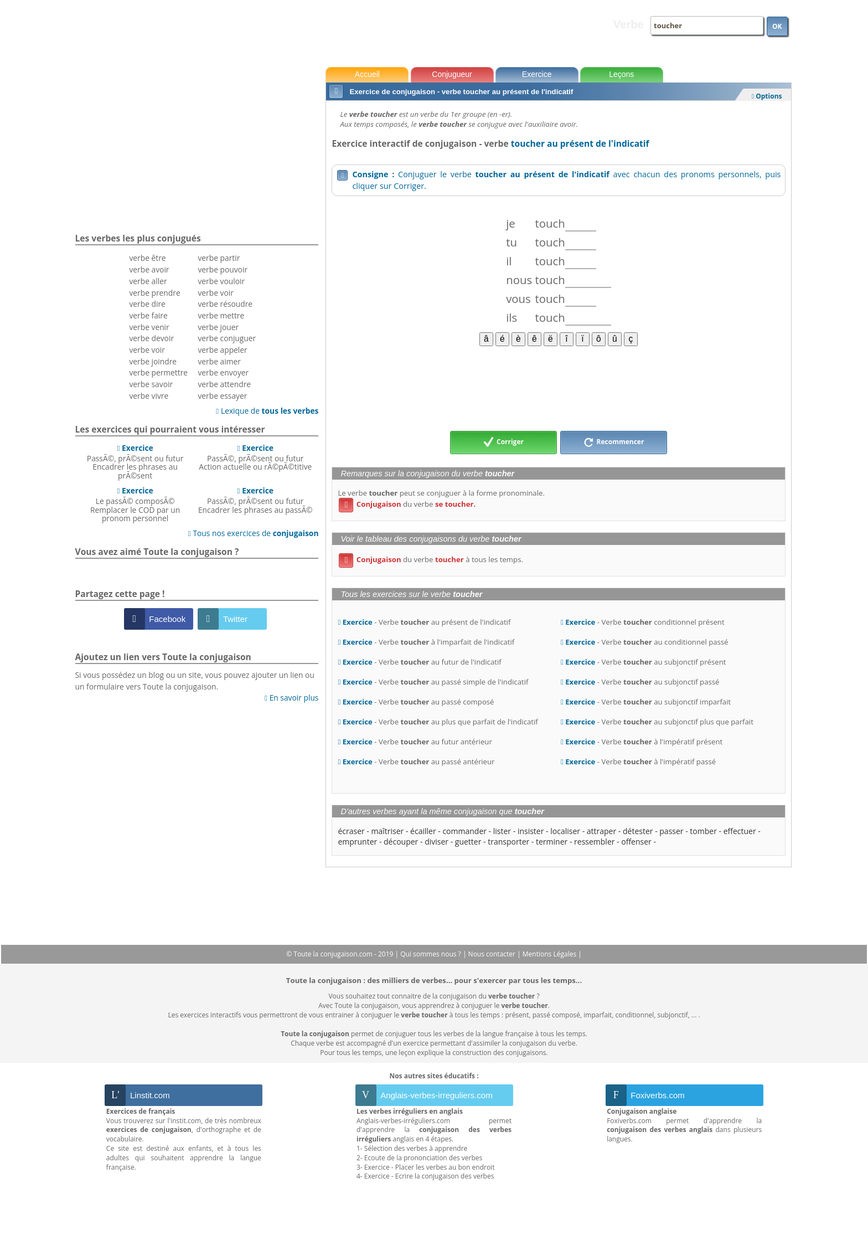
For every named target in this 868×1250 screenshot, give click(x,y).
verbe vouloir (221, 281)
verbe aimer (219, 361)
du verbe (407, 504)
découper (401, 841)
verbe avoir (149, 269)
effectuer (740, 831)
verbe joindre (153, 361)
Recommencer (613, 442)
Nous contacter (493, 954)
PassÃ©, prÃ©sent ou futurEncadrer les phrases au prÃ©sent (135, 462)
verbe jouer (218, 327)
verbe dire (147, 304)
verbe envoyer (223, 372)
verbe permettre (158, 372)
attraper (601, 831)
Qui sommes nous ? (431, 954)
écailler (423, 831)
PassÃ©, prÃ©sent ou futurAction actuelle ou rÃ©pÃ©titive (255, 457)
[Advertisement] (558, 388)
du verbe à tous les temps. (431, 559)
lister (502, 831)
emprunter (357, 841)
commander (464, 831)
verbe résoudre (225, 304)
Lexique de (267, 410)
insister (531, 831)
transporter (508, 841)
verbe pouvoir (222, 269)
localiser (565, 831)
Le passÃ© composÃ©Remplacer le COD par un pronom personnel (135, 504)
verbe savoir (151, 384)
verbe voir (146, 349)
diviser (436, 841)
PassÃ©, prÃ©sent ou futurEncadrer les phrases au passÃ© (255, 500)
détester (638, 831)
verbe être (147, 258)
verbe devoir (151, 338)
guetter (468, 841)
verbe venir (149, 327)
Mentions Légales (550, 954)
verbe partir (219, 258)
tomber (703, 831)
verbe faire (148, 315)
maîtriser (387, 831)
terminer (551, 841)
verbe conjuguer (227, 338)
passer (671, 831)
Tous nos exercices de (253, 533)
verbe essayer (222, 395)
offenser (636, 841)
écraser (351, 831)
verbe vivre (148, 395)
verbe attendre (224, 384)
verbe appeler (222, 349)
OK (777, 26)
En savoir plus (291, 697)
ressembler (594, 841)
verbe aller (148, 281)
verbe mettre (221, 315)
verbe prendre (154, 292)
